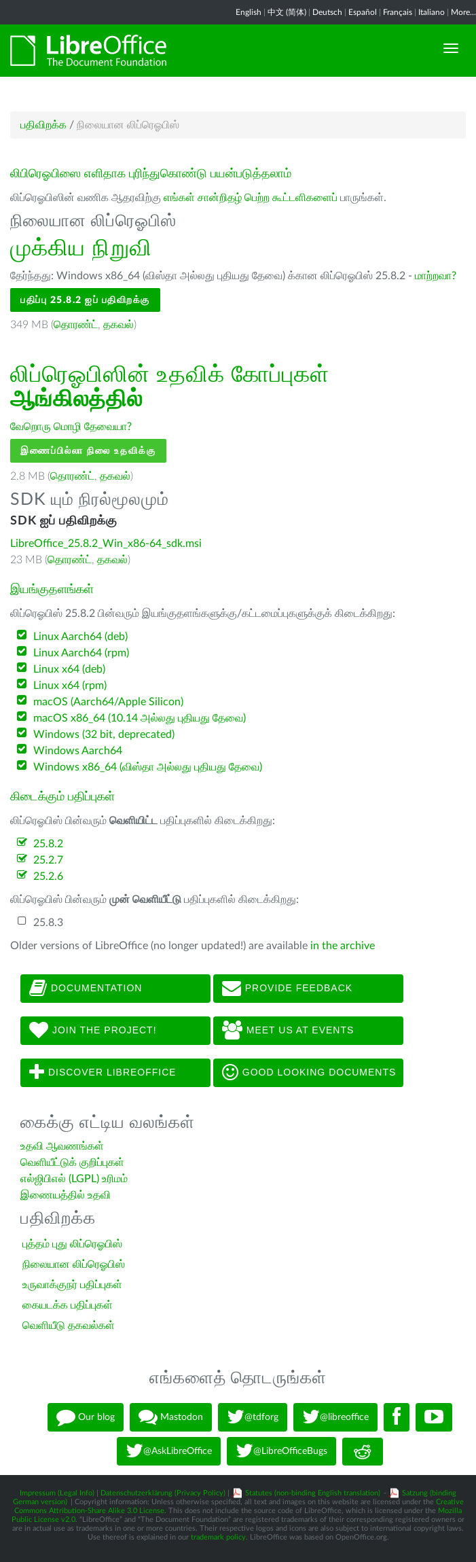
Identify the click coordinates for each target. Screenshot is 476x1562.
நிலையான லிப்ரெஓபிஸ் (73, 1264)
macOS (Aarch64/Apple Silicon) (108, 701)
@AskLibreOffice (169, 1451)
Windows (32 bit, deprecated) (104, 734)
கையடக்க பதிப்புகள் (67, 1305)
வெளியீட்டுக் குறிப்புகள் (72, 1162)
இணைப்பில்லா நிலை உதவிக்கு (88, 451)
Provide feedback (287, 988)
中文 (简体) (287, 12)
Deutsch (327, 12)
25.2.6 (48, 876)
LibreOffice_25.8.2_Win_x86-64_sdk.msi (106, 543)
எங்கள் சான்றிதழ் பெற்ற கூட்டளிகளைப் (250, 197)
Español (362, 12)
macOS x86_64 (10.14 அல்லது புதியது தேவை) (139, 718)
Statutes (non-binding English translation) (312, 1493)
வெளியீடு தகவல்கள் (68, 1325)
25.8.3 (48, 922)
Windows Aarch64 (77, 750)
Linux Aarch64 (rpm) (81, 652)
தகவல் (118, 324)
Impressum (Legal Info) (57, 1493)
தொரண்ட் (76, 324)
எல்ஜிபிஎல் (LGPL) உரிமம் (74, 1178)
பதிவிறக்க (43, 125)
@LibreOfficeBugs (281, 1451)
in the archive (342, 945)
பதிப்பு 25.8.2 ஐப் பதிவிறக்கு (85, 300)
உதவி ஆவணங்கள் (62, 1146)
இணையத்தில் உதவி (65, 1195)
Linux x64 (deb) (69, 669)
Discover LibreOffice (103, 1072)
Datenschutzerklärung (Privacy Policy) (162, 1493)
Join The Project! (93, 1030)
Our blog (85, 1417)
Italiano (431, 12)
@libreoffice (335, 1417)
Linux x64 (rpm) (70, 685)
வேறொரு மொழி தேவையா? (71, 426)
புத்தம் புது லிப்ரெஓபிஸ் (72, 1244)
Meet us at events (288, 1030)
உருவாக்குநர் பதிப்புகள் (72, 1284)
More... (463, 12)
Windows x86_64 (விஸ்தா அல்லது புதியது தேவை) (147, 767)
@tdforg (252, 1417)
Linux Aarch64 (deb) (80, 636)
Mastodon (171, 1417)
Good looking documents (309, 1072)
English (248, 12)
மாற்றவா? (435, 275)
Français (397, 12)
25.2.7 (48, 860)
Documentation (85, 988)
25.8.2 (48, 843)
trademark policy (218, 1537)
